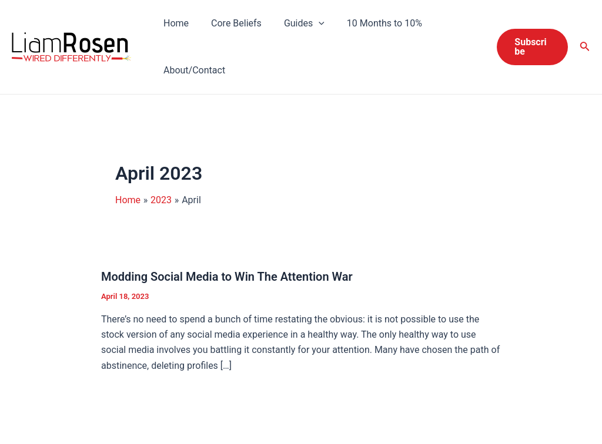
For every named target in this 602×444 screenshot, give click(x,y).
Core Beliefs (231, 23)
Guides (295, 23)
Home (174, 23)
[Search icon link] (585, 47)
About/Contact (192, 70)
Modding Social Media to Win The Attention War (227, 277)
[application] (310, 23)
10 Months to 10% (372, 23)
